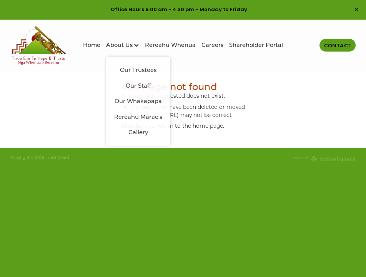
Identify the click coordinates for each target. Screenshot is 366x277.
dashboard (58, 157)
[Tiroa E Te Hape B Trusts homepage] (45, 45)
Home (91, 44)
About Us (122, 44)
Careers (212, 44)
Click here (134, 125)
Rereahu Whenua (170, 44)
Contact (337, 45)
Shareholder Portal (256, 44)
